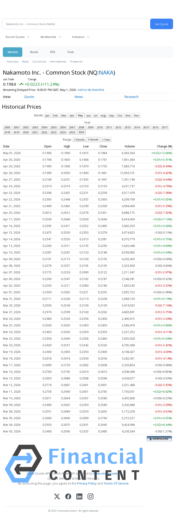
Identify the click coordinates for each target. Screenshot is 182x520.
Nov (128, 115)
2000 (7, 127)
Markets (13, 52)
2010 (100, 127)
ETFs (52, 52)
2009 (90, 127)
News (25, 61)
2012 (118, 127)
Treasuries (76, 61)
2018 (7, 132)
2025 (72, 132)
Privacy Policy (87, 483)
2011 (109, 127)
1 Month (79, 139)
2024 (63, 132)
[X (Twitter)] (57, 497)
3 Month (93, 139)
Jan (47, 115)
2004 (44, 127)
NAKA (106, 72)
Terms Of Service (116, 483)
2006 (63, 127)
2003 (35, 127)
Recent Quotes (15, 37)
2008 (81, 127)
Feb (55, 115)
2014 (137, 127)
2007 (72, 127)
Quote (29, 96)
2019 (16, 132)
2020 (26, 132)
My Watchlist (48, 37)
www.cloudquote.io (107, 473)
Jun (89, 115)
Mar (63, 115)
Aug (103, 115)
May (80, 115)
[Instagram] (90, 497)
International (58, 61)
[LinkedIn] (79, 497)
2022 (44, 132)
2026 (81, 132)
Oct (119, 115)
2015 (146, 127)
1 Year (106, 139)
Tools (70, 52)
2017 (165, 127)
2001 (16, 127)
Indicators (78, 37)
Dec (136, 115)
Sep (111, 115)
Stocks (34, 52)
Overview (12, 61)
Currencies (39, 61)
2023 (53, 132)
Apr (72, 115)
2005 (53, 127)
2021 (35, 132)
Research (131, 96)
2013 (128, 127)
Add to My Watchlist (91, 90)
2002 (26, 127)
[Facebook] (68, 497)
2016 (155, 127)
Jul (95, 115)
